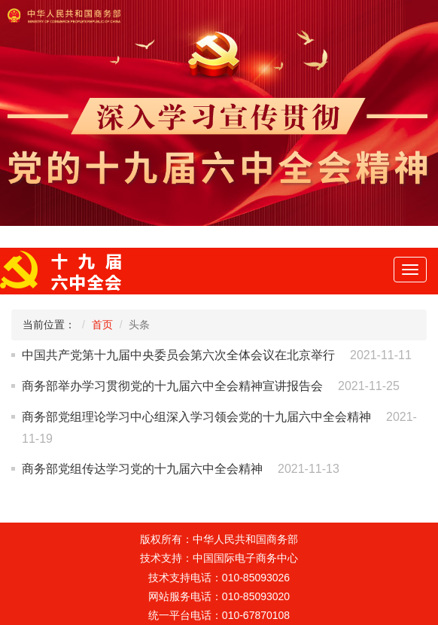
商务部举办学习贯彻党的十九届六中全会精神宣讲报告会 (172, 386)
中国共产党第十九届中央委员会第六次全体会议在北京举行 (178, 355)
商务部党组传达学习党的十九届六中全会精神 (142, 468)
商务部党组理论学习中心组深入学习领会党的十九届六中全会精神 (196, 416)
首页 (102, 325)
